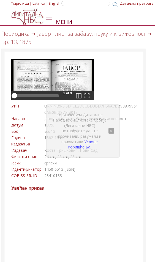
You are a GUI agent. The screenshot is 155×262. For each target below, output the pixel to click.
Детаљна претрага (137, 3)
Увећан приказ (27, 188)
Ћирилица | (21, 3)
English (55, 3)
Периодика (15, 33)
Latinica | (40, 3)
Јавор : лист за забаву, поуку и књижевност (91, 33)
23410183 (53, 175)
